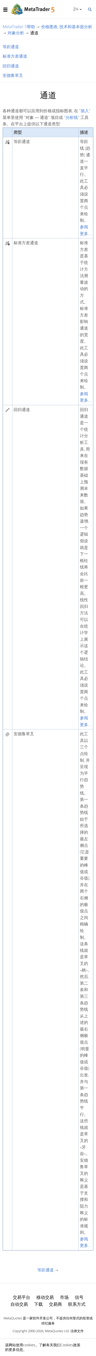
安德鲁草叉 (13, 75)
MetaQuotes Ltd (57, 1331)
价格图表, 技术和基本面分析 (66, 26)
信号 (79, 1297)
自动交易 (19, 1304)
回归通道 (11, 66)
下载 (38, 1304)
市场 (64, 1297)
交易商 (55, 1304)
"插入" (84, 111)
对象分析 (16, 33)
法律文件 (77, 1331)
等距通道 (11, 46)
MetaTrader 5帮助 (19, 26)
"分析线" (71, 117)
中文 (74, 9)
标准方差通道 (15, 56)
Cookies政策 (70, 1344)
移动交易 (45, 1297)
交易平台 (21, 1297)
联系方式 (77, 1304)
